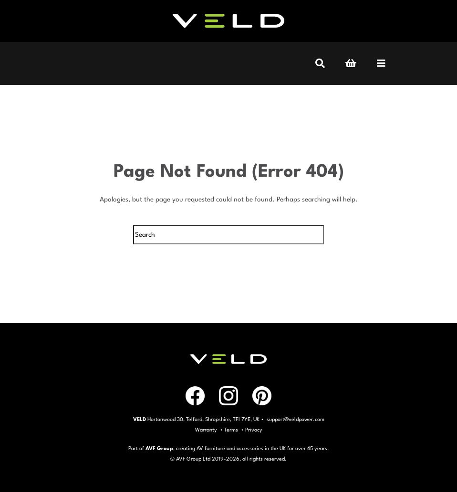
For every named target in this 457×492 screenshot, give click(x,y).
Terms (231, 430)
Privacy (253, 430)
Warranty (206, 430)
